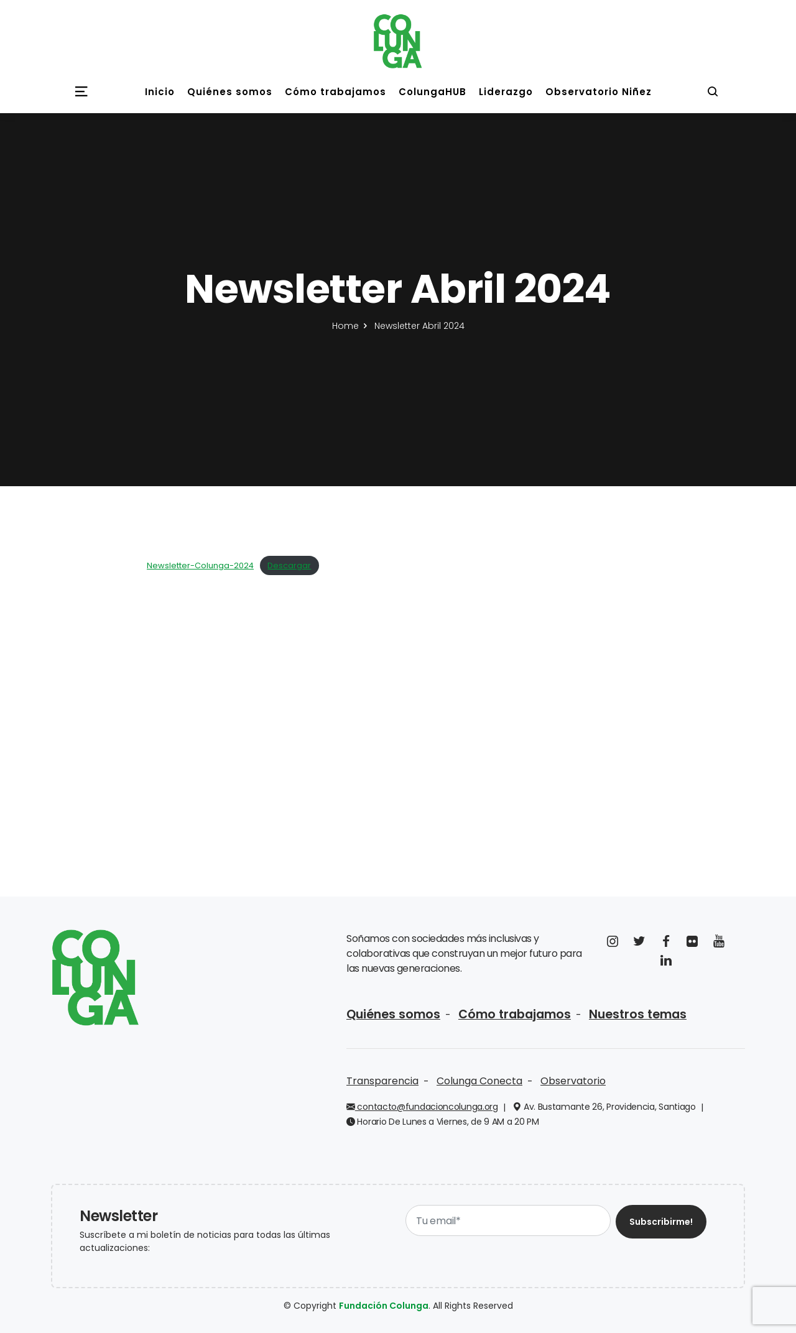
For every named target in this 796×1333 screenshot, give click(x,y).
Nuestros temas (638, 1014)
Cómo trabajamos (514, 1014)
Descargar (289, 565)
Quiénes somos (393, 1014)
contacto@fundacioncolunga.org (422, 1106)
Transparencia (382, 1081)
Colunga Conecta (479, 1081)
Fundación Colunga (383, 1305)
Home (345, 326)
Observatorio (573, 1081)
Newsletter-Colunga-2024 (200, 565)
